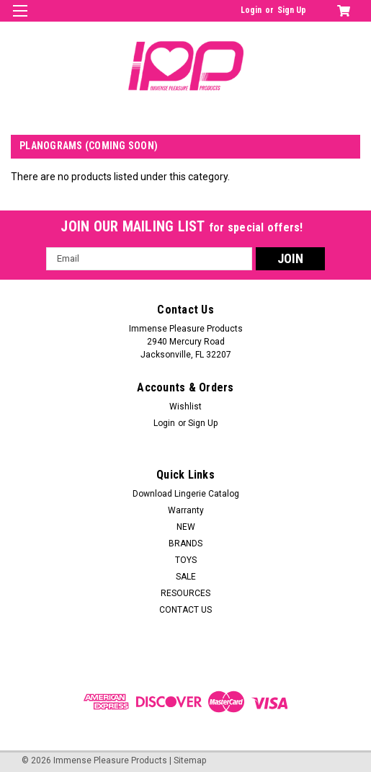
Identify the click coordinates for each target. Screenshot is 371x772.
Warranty (186, 510)
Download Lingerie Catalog (186, 494)
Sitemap (190, 760)
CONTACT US (185, 610)
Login (251, 10)
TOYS (186, 560)
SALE (186, 577)
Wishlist (185, 406)
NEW (185, 527)
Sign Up (291, 10)
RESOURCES (185, 593)
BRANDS (185, 543)
